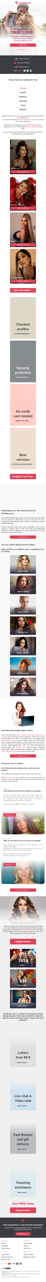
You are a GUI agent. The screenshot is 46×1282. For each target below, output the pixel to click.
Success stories (23, 67)
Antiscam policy (5, 1259)
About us (3, 1243)
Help (30, 1243)
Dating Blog (4, 1245)
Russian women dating (12, 777)
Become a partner (29, 1254)
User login (23, 49)
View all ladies (23, 290)
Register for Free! (22, 476)
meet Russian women (10, 740)
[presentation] (34, 155)
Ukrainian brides (19, 116)
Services (26, 1245)
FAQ (25, 1243)
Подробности (23, 1234)
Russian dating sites (32, 127)
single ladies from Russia (9, 751)
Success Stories (5, 1248)
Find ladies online (23, 756)
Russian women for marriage (27, 119)
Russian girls (20, 747)
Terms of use (27, 1248)
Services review (23, 58)
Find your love (23, 537)
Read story (10, 815)
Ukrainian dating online (29, 929)
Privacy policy (5, 1254)
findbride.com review (29, 1257)
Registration (23, 45)
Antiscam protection (23, 63)
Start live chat (23, 172)
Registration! (23, 941)
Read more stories (23, 890)
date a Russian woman (24, 735)
